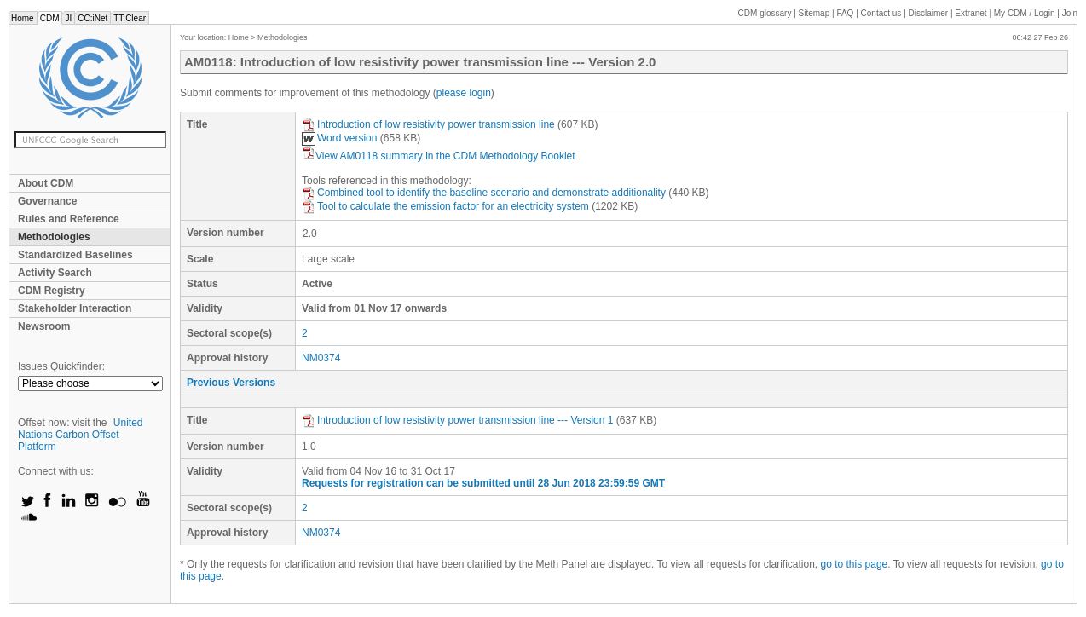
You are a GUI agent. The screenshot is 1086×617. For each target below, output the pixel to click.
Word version (339, 138)
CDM (50, 18)
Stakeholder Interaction (74, 308)
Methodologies (54, 237)
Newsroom (44, 326)
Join (1069, 13)
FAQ (844, 13)
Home (22, 18)
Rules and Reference (68, 219)
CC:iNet (92, 18)
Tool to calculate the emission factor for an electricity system (445, 206)
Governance (47, 201)
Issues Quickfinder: (61, 366)
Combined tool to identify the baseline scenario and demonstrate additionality (484, 193)
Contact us (881, 13)
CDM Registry (51, 291)
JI (68, 18)
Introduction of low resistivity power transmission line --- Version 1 (457, 420)
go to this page (854, 564)
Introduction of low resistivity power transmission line (428, 124)
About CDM (45, 183)
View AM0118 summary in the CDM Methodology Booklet (438, 156)
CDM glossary (765, 13)
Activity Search (55, 273)
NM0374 (321, 358)
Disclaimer (929, 13)
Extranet (970, 13)
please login (463, 93)
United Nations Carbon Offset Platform (80, 435)
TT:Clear (129, 18)
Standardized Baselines (75, 255)
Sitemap (814, 13)
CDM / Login (1025, 13)
